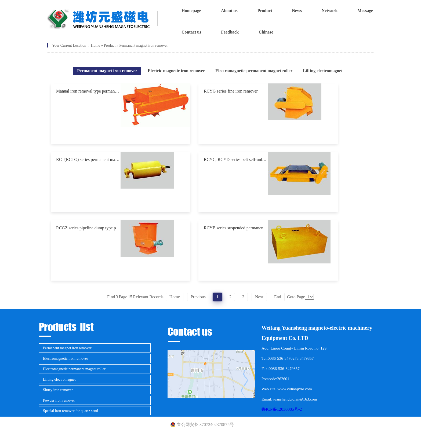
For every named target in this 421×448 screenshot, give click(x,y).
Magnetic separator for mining (66, 421)
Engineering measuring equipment (69, 442)
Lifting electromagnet (59, 379)
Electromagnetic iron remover (65, 359)
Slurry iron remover (58, 390)
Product (110, 45)
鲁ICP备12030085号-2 (282, 409)
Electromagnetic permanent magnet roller (74, 369)
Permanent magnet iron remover (143, 45)
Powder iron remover (59, 400)
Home (95, 45)
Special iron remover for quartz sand (70, 411)
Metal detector (54, 432)
